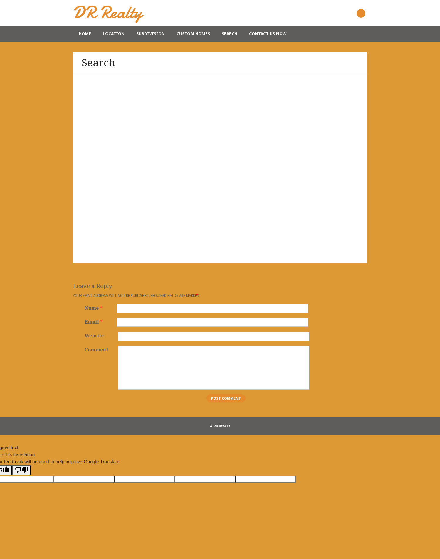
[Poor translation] (21, 470)
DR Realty (107, 12)
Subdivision (150, 33)
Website (94, 336)
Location (114, 33)
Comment (96, 350)
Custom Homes (193, 33)
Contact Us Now (267, 33)
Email (94, 322)
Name (94, 308)
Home (85, 33)
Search (229, 33)
